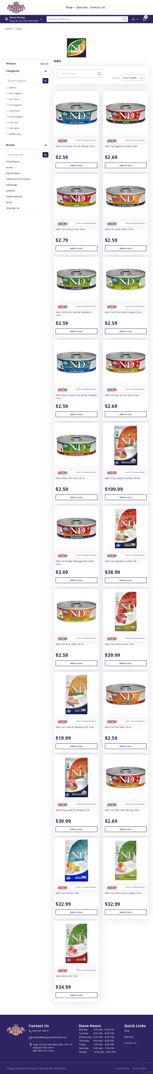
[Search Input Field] (78, 73)
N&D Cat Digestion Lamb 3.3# (121, 561)
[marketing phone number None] (38, 1031)
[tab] (27, 104)
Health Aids (15, 134)
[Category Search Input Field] (24, 80)
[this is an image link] (16, 1029)
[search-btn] (45, 80)
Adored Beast (13, 173)
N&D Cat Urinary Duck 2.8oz (70, 229)
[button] (135, 19)
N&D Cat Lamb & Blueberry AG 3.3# (74, 727)
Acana (9, 167)
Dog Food (14, 110)
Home (8, 28)
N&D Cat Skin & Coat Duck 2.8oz (122, 395)
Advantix (10, 190)
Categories (12, 71)
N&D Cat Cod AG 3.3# (67, 893)
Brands (10, 145)
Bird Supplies (16, 93)
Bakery (12, 87)
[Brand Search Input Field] (24, 154)
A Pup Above (12, 161)
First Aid (13, 122)
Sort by (116, 77)
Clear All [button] (44, 63)
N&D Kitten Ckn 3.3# (66, 976)
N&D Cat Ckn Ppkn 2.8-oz (118, 727)
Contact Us (130, 1042)
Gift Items (14, 128)
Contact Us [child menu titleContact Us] (97, 7)
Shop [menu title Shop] (69, 7)
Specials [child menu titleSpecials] (82, 7)
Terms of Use (139, 1068)
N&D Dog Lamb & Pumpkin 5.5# (72, 810)
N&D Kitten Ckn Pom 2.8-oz (70, 478)
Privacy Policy (122, 1068)
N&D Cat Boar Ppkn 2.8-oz (70, 644)
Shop (18, 28)
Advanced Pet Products (18, 179)
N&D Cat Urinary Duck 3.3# (119, 644)
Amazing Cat (12, 208)
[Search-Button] (124, 19)
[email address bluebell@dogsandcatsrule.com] (48, 1038)
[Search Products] (87, 19)
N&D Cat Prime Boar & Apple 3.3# (123, 893)
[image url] (16, 7)
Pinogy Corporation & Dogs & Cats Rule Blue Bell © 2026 (36, 1068)
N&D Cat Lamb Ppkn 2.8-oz (119, 229)
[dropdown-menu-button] (74, 7)
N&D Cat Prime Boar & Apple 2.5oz (123, 312)
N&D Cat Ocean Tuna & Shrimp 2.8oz (75, 146)
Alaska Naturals (14, 196)
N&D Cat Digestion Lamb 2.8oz (121, 146)
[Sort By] (133, 77)
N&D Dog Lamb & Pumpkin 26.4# (122, 478)
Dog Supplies (16, 116)
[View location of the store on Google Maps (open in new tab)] (52, 1047)
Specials (128, 1036)
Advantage (11, 184)
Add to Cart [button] (76, 165)
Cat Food (14, 99)
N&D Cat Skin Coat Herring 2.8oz (122, 810)
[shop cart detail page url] (144, 19)
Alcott (9, 202)
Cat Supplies (15, 105)
